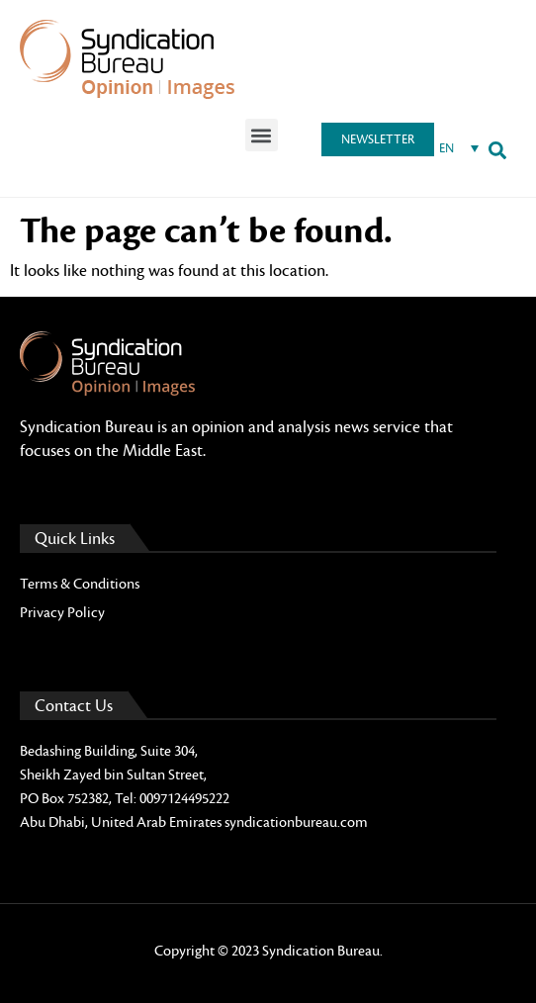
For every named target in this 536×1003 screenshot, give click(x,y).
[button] (261, 135)
